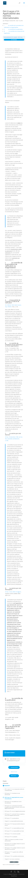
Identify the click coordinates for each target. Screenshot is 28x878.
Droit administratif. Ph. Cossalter (10, 37)
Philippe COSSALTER (10, 20)
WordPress (14, 876)
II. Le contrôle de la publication (13, 29)
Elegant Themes (13, 874)
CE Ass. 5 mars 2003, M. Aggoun (13, 591)
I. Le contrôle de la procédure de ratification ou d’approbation (13, 265)
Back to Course (14, 771)
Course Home (5, 783)
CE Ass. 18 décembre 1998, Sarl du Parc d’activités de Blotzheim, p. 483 (13, 438)
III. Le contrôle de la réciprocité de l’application (13, 726)
